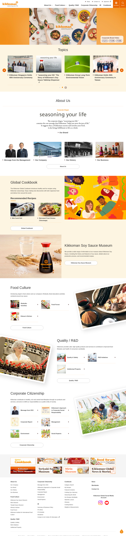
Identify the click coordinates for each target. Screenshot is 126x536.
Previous (4, 70)
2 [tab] (62, 87)
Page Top (121, 531)
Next (121, 70)
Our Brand (63, 133)
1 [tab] (59, 87)
